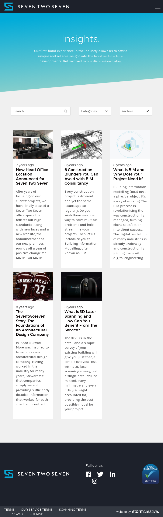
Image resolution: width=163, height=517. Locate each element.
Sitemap (36, 514)
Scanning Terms (73, 509)
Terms (9, 509)
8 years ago (81, 209)
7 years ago (33, 211)
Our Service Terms (37, 509)
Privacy (17, 514)
